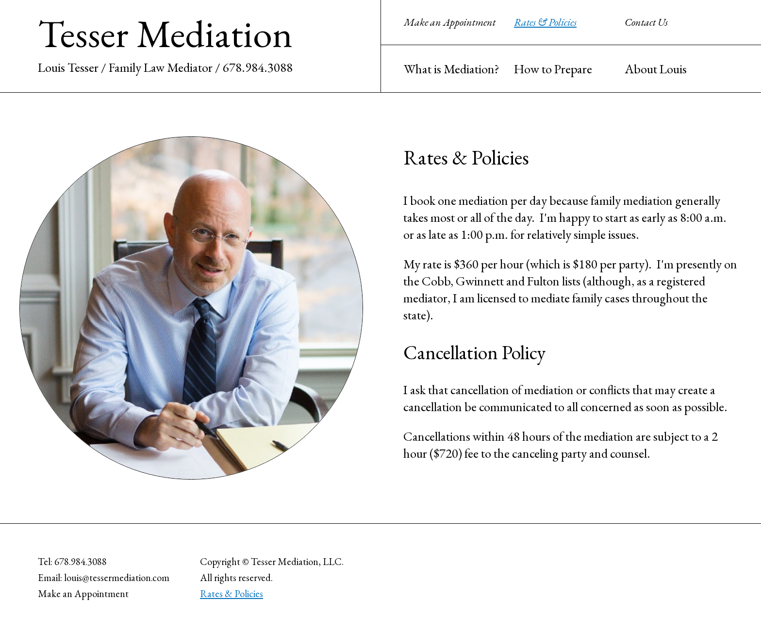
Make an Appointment (450, 22)
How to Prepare (553, 68)
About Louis (656, 68)
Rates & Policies (545, 22)
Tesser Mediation (165, 33)
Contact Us (646, 22)
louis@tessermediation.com (116, 577)
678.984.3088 (258, 67)
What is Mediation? (451, 68)
